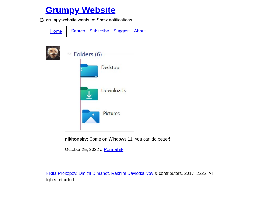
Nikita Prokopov (61, 173)
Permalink (113, 149)
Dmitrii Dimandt (94, 173)
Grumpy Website (81, 10)
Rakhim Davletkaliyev (132, 173)
